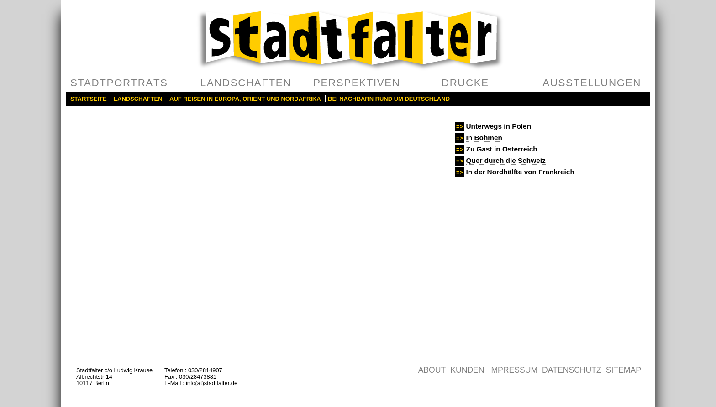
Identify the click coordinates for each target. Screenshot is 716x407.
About (432, 370)
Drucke (465, 82)
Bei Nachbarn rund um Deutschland (389, 98)
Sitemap (623, 370)
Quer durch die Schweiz (506, 160)
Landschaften (245, 82)
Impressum (513, 370)
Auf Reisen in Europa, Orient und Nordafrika (245, 98)
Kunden (467, 370)
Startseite (88, 98)
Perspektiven (356, 82)
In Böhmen (484, 137)
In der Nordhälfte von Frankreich (520, 172)
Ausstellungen (591, 82)
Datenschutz (571, 370)
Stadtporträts (119, 82)
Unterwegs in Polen (499, 126)
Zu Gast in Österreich (501, 149)
